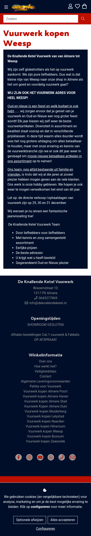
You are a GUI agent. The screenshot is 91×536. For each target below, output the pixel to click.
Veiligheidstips (45, 371)
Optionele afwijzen (29, 520)
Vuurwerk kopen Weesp (45, 431)
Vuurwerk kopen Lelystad (45, 416)
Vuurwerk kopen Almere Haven (45, 396)
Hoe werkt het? (45, 366)
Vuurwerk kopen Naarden (45, 421)
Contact (45, 376)
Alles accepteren (62, 520)
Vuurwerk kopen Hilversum (45, 426)
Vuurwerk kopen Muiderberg (45, 411)
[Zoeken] (40, 19)
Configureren (45, 529)
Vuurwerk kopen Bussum (45, 436)
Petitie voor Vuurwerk (45, 386)
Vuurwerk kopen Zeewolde (45, 441)
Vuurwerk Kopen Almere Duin (45, 406)
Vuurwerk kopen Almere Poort (45, 391)
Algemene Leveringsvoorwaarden (45, 381)
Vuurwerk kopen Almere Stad (45, 401)
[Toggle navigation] (6, 7)
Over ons (45, 361)
